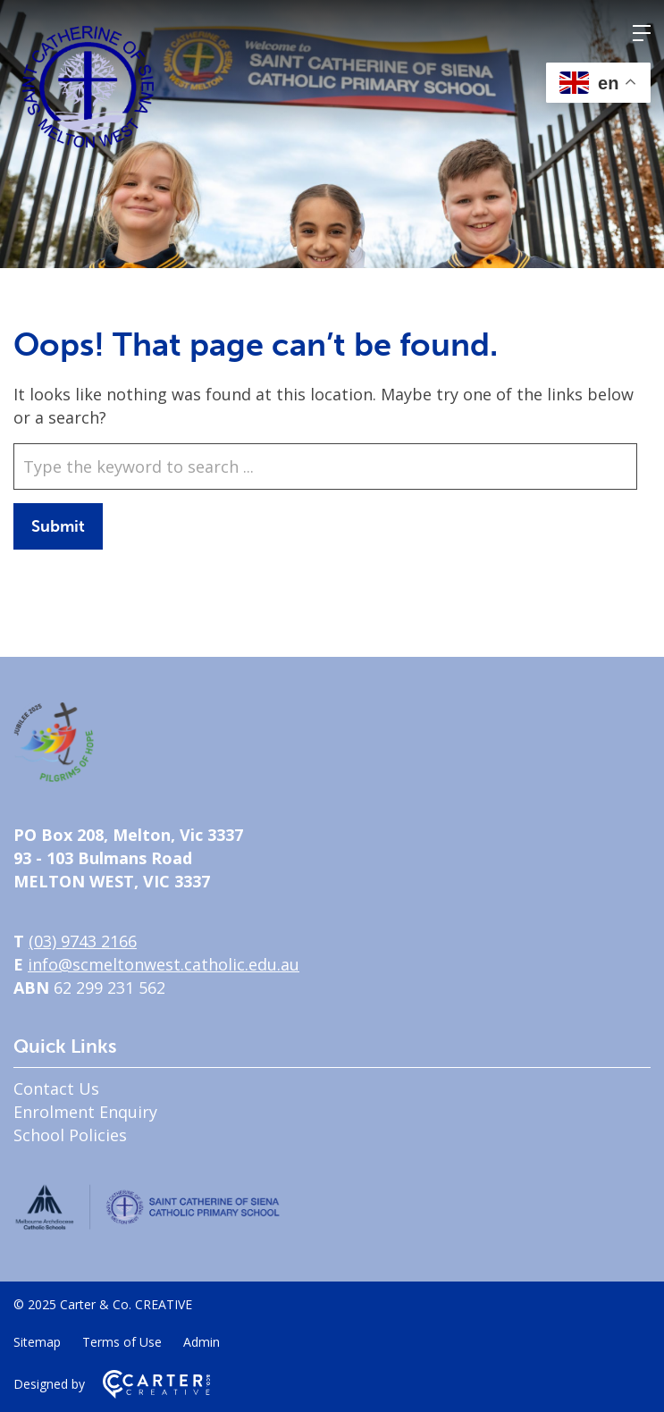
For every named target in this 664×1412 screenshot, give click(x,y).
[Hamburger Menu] (642, 33)
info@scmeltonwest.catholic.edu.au (163, 964)
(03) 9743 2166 (83, 941)
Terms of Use (122, 1341)
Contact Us (56, 1088)
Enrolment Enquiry (85, 1111)
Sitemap (37, 1341)
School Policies (70, 1135)
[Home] (53, 775)
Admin (201, 1341)
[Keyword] (325, 466)
